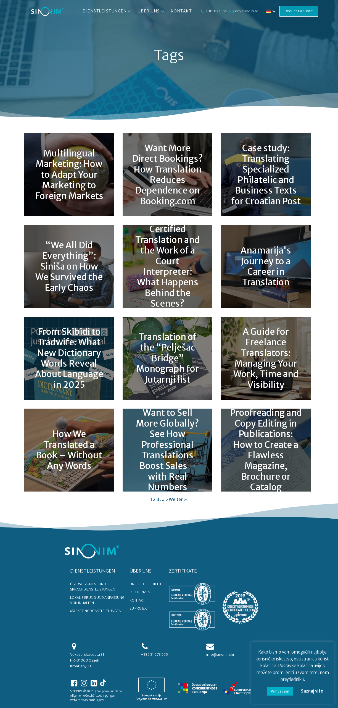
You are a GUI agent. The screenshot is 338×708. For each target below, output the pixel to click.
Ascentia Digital (94, 700)
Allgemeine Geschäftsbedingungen (92, 695)
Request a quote (299, 11)
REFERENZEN (140, 592)
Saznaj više (312, 691)
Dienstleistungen (107, 11)
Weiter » (178, 499)
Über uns (151, 11)
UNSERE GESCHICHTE (146, 584)
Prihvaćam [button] (280, 691)
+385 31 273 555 (216, 11)
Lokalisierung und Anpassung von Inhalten (97, 600)
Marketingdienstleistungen (95, 611)
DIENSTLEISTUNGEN (92, 571)
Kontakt (181, 11)
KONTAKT (137, 600)
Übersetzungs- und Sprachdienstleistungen (92, 586)
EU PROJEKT (139, 608)
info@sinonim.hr (246, 11)
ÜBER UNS (141, 571)
